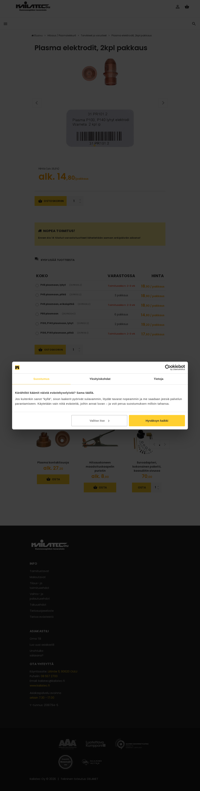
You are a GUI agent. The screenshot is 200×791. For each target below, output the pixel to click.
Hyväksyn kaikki (157, 420)
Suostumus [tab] (41, 378)
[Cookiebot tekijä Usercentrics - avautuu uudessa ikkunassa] (168, 368)
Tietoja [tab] (158, 378)
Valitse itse (100, 420)
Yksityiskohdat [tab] (99, 378)
